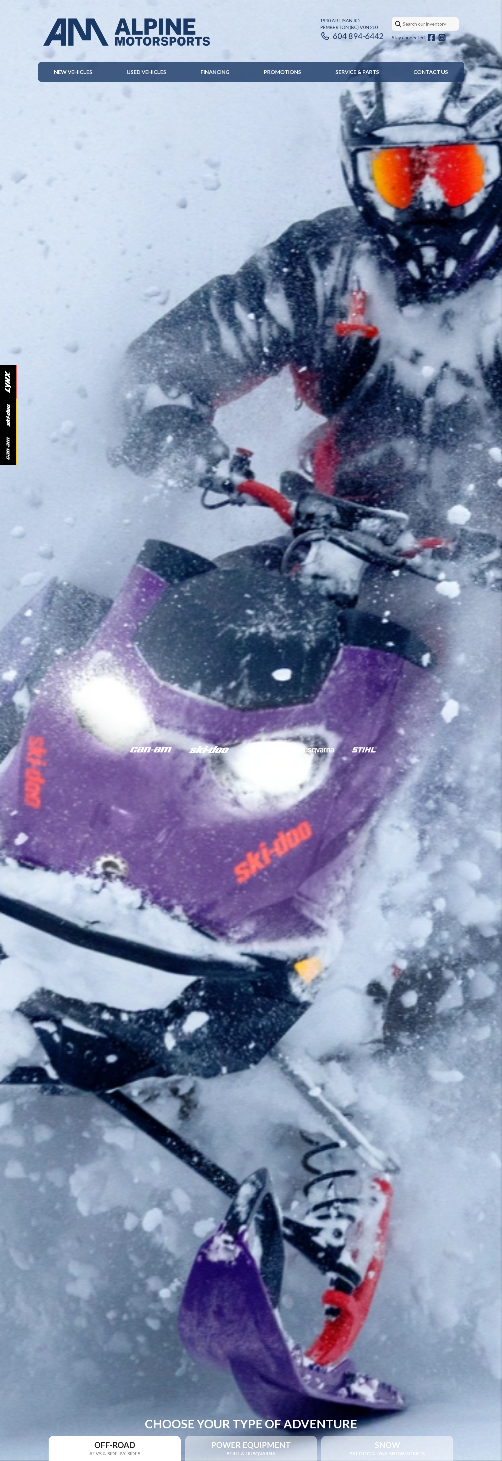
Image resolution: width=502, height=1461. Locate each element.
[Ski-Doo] (8, 415)
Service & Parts (357, 72)
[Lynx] (8, 382)
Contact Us (430, 72)
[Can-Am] (8, 448)
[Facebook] (431, 38)
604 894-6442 (352, 36)
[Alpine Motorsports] (126, 32)
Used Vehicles (146, 72)
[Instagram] (442, 38)
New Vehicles (73, 72)
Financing (215, 72)
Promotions (282, 72)
